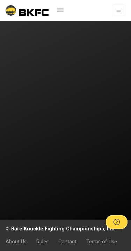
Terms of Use (101, 241)
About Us (16, 241)
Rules (42, 241)
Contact (67, 241)
